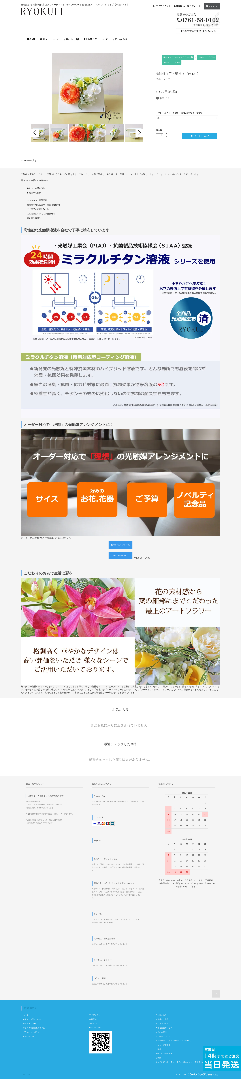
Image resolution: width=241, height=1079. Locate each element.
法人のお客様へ (162, 1032)
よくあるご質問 (162, 1023)
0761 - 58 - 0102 (120, 555)
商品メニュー (49, 39)
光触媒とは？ (161, 1015)
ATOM (98, 1028)
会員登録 (178, 6)
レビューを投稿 (34, 193)
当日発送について (163, 1036)
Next (139, 133)
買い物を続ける (34, 218)
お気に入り (71, 39)
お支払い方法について (32, 1019)
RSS (91, 1028)
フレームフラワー (206, 57)
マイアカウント (163, 6)
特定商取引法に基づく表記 (34, 1028)
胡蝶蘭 (158, 1058)
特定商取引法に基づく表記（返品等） (44, 205)
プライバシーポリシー (32, 1032)
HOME (31, 39)
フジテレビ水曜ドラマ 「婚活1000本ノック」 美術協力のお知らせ (184, 1062)
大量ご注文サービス (164, 1028)
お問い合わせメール (120, 545)
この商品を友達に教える (38, 209)
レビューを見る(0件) (36, 188)
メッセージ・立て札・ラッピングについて (173, 1041)
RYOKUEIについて (96, 39)
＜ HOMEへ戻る (29, 160)
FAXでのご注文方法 (164, 1053)
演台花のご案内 (162, 1019)
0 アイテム (212, 6)
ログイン (191, 6)
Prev (35, 133)
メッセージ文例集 (163, 1045)
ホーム (25, 1015)
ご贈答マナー (161, 1049)
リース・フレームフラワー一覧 (178, 57)
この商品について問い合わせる (41, 214)
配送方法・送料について (33, 1023)
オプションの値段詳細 (37, 200)
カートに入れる (199, 136)
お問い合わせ (120, 39)
